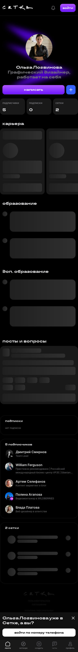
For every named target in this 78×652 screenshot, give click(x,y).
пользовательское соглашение (39, 602)
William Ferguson (29, 465)
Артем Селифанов (30, 481)
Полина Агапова (29, 494)
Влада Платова (27, 507)
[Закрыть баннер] (73, 618)
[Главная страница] (17, 7)
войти (68, 8)
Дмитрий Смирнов (31, 452)
